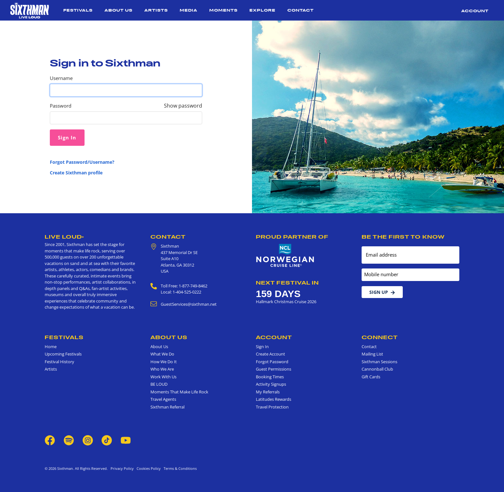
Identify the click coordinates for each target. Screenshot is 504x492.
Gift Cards (371, 377)
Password (60, 105)
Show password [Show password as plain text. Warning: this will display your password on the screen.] (183, 105)
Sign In (262, 346)
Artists (156, 10)
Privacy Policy (122, 468)
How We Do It (163, 362)
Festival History (59, 362)
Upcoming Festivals (63, 354)
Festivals (78, 10)
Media (188, 10)
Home (51, 346)
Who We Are (162, 369)
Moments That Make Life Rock (179, 392)
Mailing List (372, 354)
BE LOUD (158, 384)
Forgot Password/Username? (82, 162)
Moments (223, 10)
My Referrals (268, 392)
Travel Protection (272, 407)
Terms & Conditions (179, 468)
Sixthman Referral (167, 407)
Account (475, 10)
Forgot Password (272, 362)
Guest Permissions (273, 369)
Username (61, 78)
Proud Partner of (292, 236)
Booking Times (270, 377)
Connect (380, 337)
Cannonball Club (377, 369)
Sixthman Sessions (379, 362)
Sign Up (382, 292)
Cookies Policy (148, 468)
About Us (118, 10)
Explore (262, 10)
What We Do (162, 354)
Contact (300, 10)
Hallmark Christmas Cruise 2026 (286, 301)
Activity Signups (271, 384)
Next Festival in (287, 282)
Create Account (270, 354)
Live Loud (64, 236)
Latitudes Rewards (273, 399)
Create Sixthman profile (76, 172)
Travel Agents (163, 399)
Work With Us (163, 377)
